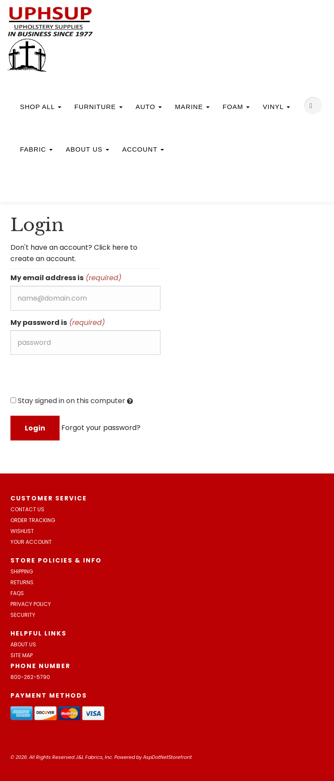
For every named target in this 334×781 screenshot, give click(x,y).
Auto (149, 106)
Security (22, 615)
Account (143, 149)
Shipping (21, 571)
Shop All (40, 106)
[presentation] (76, 378)
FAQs (17, 593)
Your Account (31, 542)
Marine (192, 106)
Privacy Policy (30, 604)
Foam (236, 106)
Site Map (21, 655)
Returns (21, 582)
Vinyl (276, 106)
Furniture (98, 106)
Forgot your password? (100, 428)
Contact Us (27, 509)
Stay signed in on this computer (71, 401)
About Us (87, 149)
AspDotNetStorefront (167, 757)
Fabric (36, 149)
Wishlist (22, 531)
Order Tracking (32, 520)
